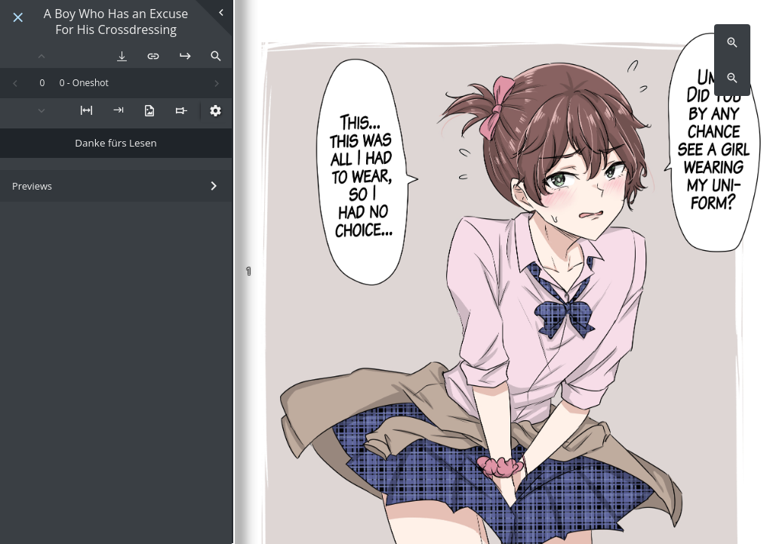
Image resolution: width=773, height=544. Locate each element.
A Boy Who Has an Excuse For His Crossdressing (116, 22)
